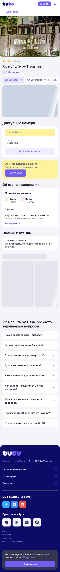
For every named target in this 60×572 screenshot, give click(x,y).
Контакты (6, 538)
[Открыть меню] (55, 4)
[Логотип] (8, 4)
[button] (6, 504)
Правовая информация (12, 541)
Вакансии (6, 535)
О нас (4, 531)
